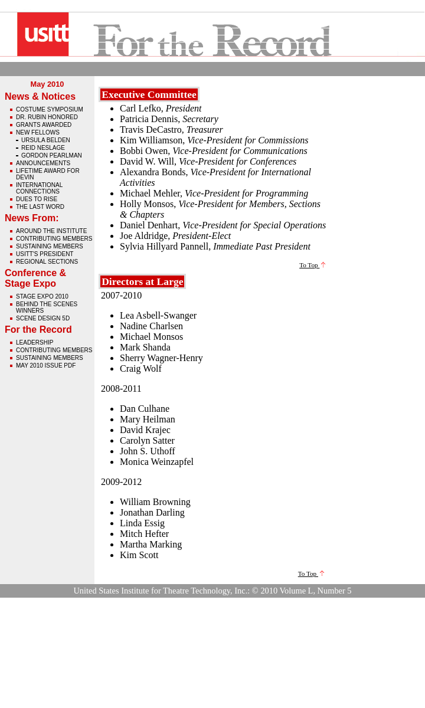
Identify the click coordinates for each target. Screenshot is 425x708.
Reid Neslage (43, 148)
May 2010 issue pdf (46, 365)
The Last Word (40, 207)
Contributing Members (54, 238)
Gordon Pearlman (51, 155)
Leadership (34, 342)
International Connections (39, 188)
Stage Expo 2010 (42, 296)
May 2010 (47, 84)
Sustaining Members (49, 246)
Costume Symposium (49, 109)
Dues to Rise (36, 199)
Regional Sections (47, 261)
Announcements (43, 163)
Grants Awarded (43, 125)
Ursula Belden (45, 140)
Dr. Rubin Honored (47, 117)
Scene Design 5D (43, 318)
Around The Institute (51, 231)
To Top (312, 264)
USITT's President (44, 254)
